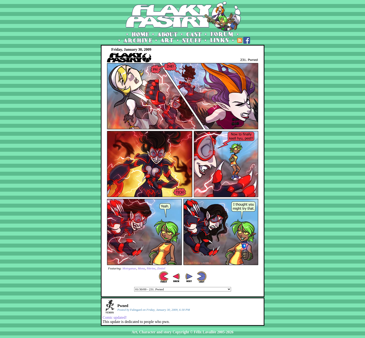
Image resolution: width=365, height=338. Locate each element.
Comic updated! (115, 317)
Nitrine (151, 268)
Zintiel (161, 268)
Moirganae (129, 268)
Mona (141, 268)
